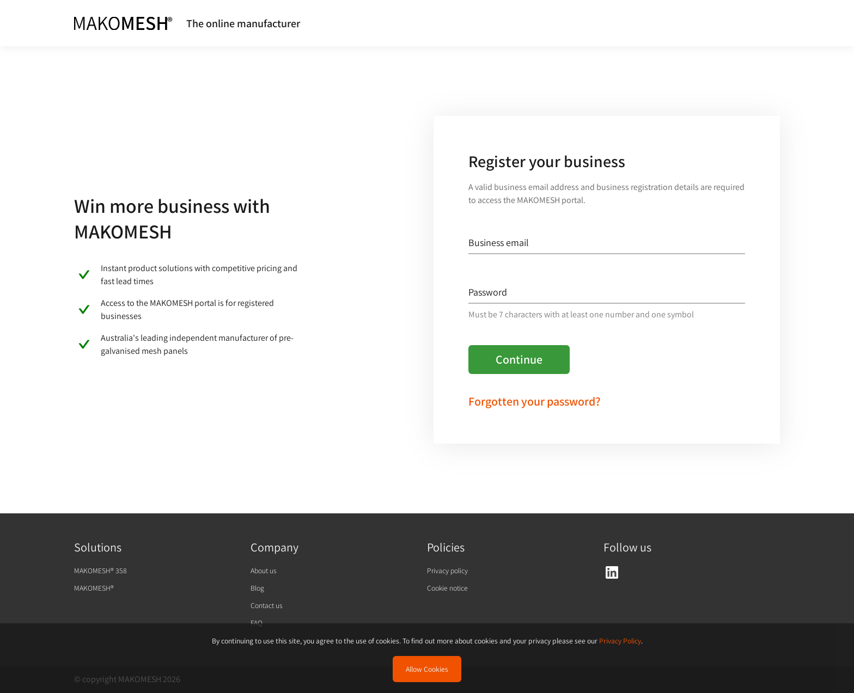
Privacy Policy (620, 641)
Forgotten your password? (534, 401)
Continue (519, 359)
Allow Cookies (427, 669)
